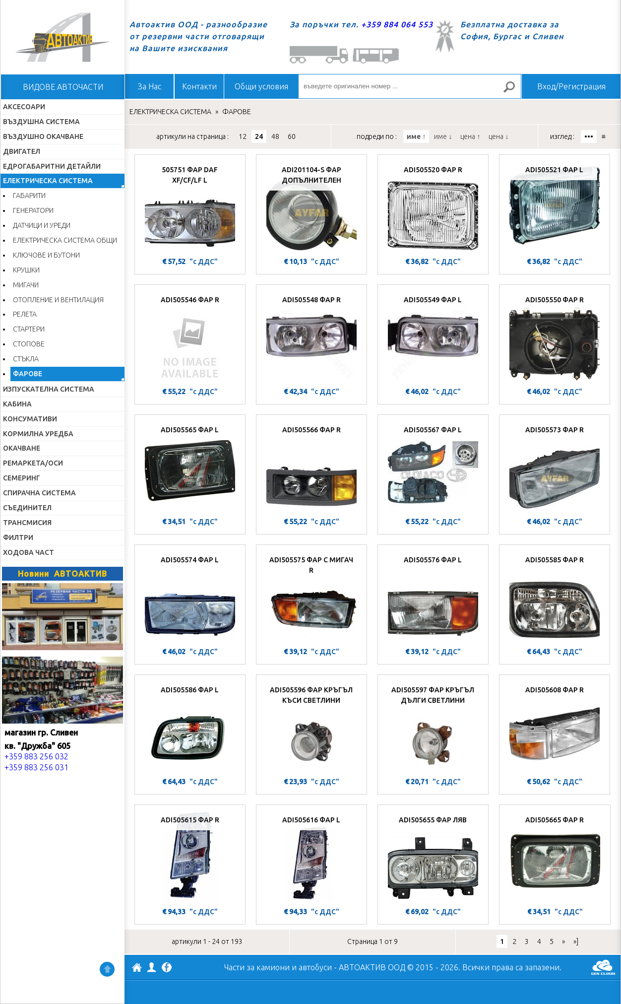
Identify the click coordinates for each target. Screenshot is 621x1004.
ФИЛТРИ (18, 537)
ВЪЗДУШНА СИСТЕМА (41, 122)
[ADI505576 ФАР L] (433, 597)
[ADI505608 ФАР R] (554, 727)
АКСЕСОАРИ (24, 107)
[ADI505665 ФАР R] (554, 857)
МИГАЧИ (26, 285)
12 (243, 136)
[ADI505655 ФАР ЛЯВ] (433, 857)
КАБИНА (17, 404)
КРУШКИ (26, 270)
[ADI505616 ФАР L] (311, 857)
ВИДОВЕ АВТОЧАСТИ (63, 86)
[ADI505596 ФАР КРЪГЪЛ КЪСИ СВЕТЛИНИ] (311, 727)
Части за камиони (257, 967)
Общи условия (261, 86)
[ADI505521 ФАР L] (554, 207)
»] (575, 941)
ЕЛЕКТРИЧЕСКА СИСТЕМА (48, 181)
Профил (151, 967)
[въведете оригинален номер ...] (409, 86)
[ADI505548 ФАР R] (311, 337)
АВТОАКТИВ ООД (136, 969)
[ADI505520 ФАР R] (433, 207)
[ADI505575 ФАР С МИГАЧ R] (311, 597)
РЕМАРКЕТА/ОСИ (33, 463)
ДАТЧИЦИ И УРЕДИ (41, 225)
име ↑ (416, 136)
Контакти (199, 86)
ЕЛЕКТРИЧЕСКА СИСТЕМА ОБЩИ (65, 240)
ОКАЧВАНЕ (21, 448)
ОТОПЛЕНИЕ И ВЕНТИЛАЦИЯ (58, 300)
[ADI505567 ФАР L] (433, 467)
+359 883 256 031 (36, 767)
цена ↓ (498, 136)
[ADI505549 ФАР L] (433, 337)
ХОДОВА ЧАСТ (28, 552)
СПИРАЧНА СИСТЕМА (39, 493)
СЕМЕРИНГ (21, 478)
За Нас (149, 86)
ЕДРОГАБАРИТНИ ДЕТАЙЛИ (52, 166)
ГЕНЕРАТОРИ (33, 210)
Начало (62, 37)
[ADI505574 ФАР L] (190, 597)
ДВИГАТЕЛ (21, 151)
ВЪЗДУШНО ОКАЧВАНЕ (43, 136)
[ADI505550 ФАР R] (554, 337)
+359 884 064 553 (397, 24)
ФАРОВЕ (27, 374)
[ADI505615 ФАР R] (190, 857)
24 (259, 136)
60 (292, 136)
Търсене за (513, 91)
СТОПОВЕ (29, 344)
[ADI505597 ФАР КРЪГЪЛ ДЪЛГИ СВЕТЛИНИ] (433, 727)
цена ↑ (470, 136)
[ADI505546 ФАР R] (190, 337)
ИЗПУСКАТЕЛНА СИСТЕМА (48, 389)
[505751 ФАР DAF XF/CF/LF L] (190, 207)
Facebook (166, 968)
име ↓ (443, 136)
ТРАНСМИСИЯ (27, 523)
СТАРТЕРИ (29, 329)
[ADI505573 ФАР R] (554, 467)
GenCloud (603, 967)
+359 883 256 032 (36, 756)
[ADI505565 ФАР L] (190, 467)
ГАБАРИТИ (29, 196)
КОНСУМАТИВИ (30, 419)
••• (588, 136)
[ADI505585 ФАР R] (554, 597)
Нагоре (107, 969)
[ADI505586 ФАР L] (190, 727)
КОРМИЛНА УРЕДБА (38, 434)
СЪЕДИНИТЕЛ (27, 508)
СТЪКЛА (26, 359)
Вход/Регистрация (571, 86)
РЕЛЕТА (25, 314)
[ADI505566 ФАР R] (311, 467)
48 (275, 136)
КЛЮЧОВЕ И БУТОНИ (46, 255)
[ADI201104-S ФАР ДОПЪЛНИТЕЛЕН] (311, 207)
